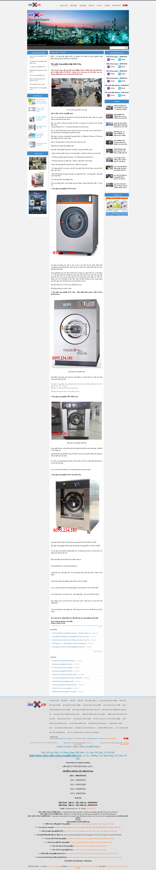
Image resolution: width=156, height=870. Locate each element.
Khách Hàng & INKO (64, 718)
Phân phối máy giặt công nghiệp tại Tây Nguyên (64, 691)
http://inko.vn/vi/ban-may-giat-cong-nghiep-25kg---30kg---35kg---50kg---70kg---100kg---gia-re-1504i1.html (90, 831)
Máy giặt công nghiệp (60, 625)
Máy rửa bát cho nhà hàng (98, 723)
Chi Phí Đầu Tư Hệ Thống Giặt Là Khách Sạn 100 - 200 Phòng (120, 159)
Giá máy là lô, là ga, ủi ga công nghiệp (61, 688)
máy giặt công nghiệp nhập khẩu (89, 625)
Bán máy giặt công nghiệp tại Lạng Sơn (62, 664)
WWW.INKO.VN (91, 808)
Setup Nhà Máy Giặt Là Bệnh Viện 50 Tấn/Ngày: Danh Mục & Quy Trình (70, 640)
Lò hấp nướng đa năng (105, 728)
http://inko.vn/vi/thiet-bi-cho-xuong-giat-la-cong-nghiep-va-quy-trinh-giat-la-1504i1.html (92, 824)
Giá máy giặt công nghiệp (108, 700)
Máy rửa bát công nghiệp (72, 705)
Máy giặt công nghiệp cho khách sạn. (67, 714)
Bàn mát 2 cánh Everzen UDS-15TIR (40, 109)
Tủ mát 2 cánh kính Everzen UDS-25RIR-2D (41, 118)
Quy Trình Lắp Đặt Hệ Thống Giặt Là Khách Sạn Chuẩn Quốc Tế (120, 168)
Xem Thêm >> (98, 651)
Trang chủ (54, 52)
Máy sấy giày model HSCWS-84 (41, 144)
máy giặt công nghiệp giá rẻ (74, 625)
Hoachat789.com (110, 866)
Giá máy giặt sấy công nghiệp (91, 866)
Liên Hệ (80, 700)
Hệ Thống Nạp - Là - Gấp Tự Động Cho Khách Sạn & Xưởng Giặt (69, 643)
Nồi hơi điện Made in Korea (37, 84)
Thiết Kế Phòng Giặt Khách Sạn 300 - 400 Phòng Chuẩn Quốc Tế (120, 151)
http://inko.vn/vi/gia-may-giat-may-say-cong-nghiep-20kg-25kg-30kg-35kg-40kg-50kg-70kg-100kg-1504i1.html (87, 827)
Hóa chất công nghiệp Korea (37, 75)
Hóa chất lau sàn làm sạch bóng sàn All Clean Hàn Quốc (41, 101)
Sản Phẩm (64, 700)
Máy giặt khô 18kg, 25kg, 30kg (41, 126)
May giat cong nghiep (124, 743)
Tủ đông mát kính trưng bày (85, 728)
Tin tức (63, 52)
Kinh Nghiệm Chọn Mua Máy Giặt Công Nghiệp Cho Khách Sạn (68, 647)
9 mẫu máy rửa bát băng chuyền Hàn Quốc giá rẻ (64, 684)
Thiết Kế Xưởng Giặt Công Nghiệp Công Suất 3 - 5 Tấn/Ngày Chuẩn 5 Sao (71, 633)
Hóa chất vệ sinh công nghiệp (53, 866)
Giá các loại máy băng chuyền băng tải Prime (83, 732)
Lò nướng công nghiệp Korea (38, 66)
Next (126, 28)
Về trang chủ (54, 700)
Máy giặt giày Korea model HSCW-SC (40, 135)
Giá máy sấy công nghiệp (111, 705)
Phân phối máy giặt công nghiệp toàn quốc (63, 681)
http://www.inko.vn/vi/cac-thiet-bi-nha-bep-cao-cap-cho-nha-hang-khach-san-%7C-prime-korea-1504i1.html (92, 853)
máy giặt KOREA (100, 626)
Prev (29, 28)
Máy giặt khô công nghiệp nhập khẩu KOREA (64, 660)
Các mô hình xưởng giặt (77, 723)
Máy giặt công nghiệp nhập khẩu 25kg (66, 64)
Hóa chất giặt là (91, 700)
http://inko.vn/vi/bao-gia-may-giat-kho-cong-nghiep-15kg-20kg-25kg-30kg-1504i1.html (90, 842)
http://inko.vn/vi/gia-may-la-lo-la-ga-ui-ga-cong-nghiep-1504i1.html (89, 846)
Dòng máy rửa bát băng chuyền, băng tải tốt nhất (64, 674)
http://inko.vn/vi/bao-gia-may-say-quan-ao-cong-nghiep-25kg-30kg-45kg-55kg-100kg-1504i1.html (90, 838)
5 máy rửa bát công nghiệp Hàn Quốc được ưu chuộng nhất (67, 678)
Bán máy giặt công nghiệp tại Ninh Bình (62, 671)
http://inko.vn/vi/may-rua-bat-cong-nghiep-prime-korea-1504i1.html (89, 850)
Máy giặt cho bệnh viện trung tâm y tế (86, 709)
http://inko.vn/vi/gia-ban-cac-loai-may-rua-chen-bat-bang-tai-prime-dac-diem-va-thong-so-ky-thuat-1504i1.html (94, 857)
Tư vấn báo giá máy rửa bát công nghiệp (62, 667)
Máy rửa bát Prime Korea (64, 728)
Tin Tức (72, 700)
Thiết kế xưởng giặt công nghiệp (93, 714)
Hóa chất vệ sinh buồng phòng (75, 866)
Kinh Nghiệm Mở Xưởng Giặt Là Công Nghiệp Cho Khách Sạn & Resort (70, 636)
